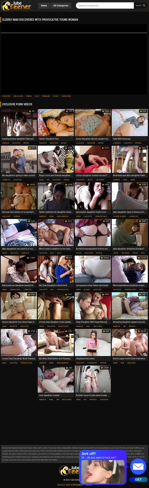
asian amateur (62, 216)
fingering (100, 180)
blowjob (80, 143)
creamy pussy (15, 289)
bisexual (132, 326)
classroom (133, 216)
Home (44, 5)
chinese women (119, 216)
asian (41, 180)
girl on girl (18, 96)
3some (115, 253)
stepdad (138, 143)
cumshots (6, 180)
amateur (5, 143)
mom (59, 253)
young (55, 96)
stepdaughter (62, 289)
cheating (117, 143)
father (26, 143)
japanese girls (101, 216)
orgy (143, 253)
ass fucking (67, 399)
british (79, 253)
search (139, 5)
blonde (87, 289)
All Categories (60, 5)
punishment (92, 363)
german (16, 216)
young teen (66, 96)
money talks (63, 326)
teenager (46, 96)
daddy (4, 253)
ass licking (97, 326)
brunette (43, 143)
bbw (122, 363)
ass (48, 180)
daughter (6, 96)
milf (52, 253)
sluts (37, 96)
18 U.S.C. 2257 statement (70, 485)
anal (125, 180)
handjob (25, 253)
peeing (29, 96)
